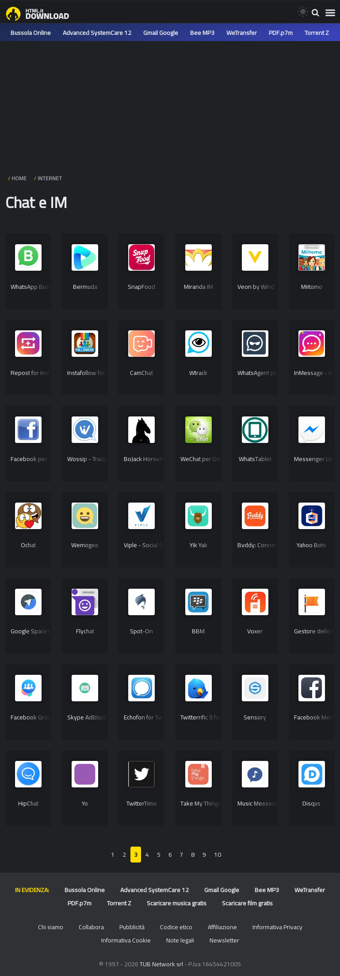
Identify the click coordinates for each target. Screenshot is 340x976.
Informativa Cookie (126, 940)
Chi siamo (50, 927)
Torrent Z (317, 32)
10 (217, 854)
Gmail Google (160, 32)
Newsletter (224, 940)
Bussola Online (31, 32)
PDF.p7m (281, 32)
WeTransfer (241, 32)
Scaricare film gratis (247, 903)
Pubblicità (132, 927)
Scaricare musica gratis (176, 903)
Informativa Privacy (277, 927)
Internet (50, 178)
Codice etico (176, 927)
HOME (19, 178)
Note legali (180, 940)
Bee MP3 (202, 32)
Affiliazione (222, 927)
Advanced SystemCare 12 (97, 32)
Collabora (91, 927)
